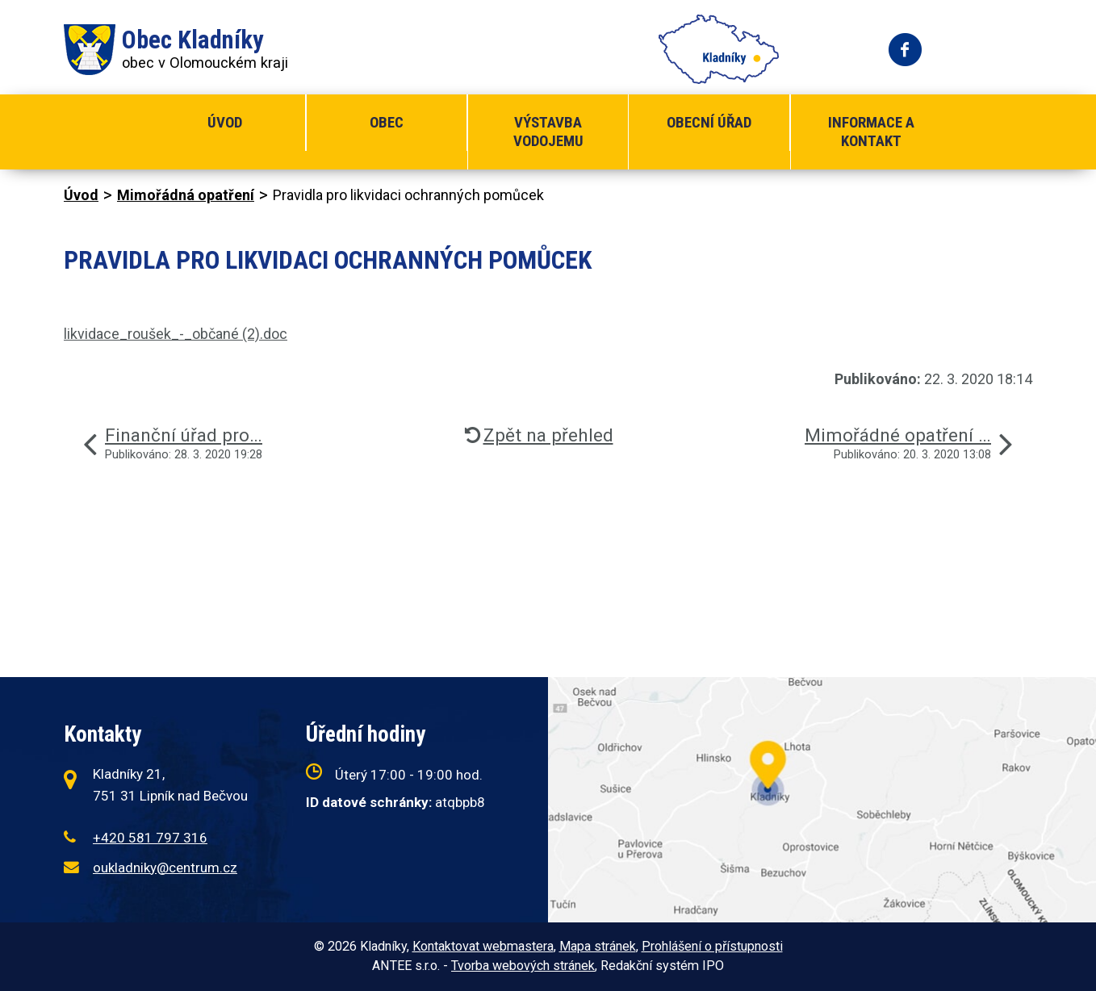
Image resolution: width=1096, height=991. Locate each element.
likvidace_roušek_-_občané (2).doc (175, 333)
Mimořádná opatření (185, 194)
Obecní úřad (709, 122)
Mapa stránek (597, 946)
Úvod (224, 122)
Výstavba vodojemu (548, 131)
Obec (387, 122)
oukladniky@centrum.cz (165, 867)
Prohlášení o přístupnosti (712, 946)
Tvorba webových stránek (523, 965)
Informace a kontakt (871, 131)
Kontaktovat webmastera (483, 946)
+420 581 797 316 (150, 838)
